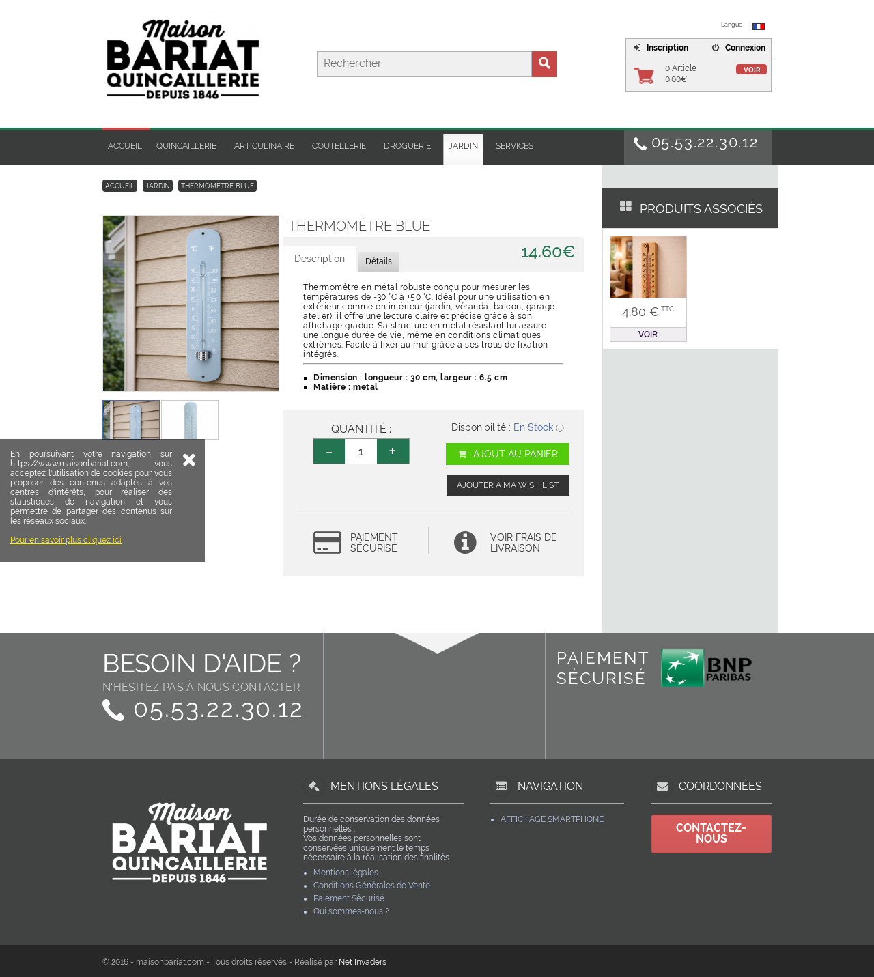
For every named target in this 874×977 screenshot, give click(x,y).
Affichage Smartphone (552, 819)
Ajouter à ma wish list (508, 485)
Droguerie (407, 146)
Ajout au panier (507, 454)
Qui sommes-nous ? (351, 911)
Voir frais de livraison (523, 543)
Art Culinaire (264, 146)
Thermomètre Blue (217, 186)
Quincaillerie (186, 146)
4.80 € (648, 312)
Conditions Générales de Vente (371, 885)
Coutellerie (339, 146)
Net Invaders (362, 962)
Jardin (463, 146)
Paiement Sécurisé (348, 898)
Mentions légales (345, 872)
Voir (752, 70)
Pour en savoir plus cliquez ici (66, 626)
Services (514, 146)
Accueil (125, 146)
